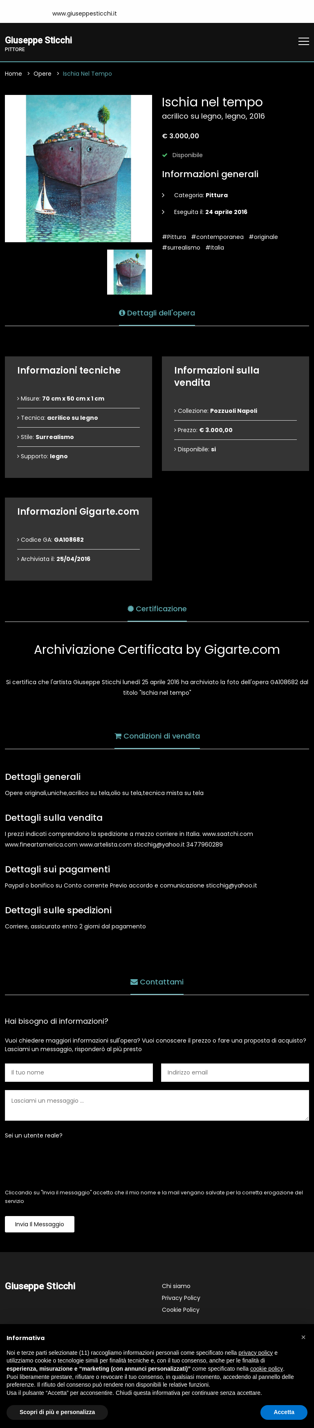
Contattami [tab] (157, 981)
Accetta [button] (284, 1412)
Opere (43, 74)
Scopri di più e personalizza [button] (57, 1412)
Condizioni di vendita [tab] (157, 735)
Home (13, 74)
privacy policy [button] (255, 1352)
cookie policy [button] (266, 1368)
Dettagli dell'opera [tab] (157, 312)
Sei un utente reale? (34, 1136)
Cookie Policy (181, 1310)
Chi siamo (176, 1286)
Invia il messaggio (39, 1225)
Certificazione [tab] (157, 608)
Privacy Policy (181, 1298)
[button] (303, 1337)
